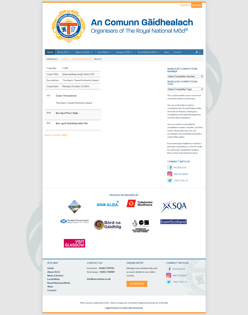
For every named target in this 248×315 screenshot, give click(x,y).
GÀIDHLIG (185, 5)
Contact (177, 52)
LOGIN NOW (137, 283)
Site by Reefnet (136, 308)
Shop (166, 52)
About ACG (62, 52)
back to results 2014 (56, 135)
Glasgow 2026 (123, 52)
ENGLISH (196, 5)
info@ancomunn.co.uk (99, 278)
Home (50, 52)
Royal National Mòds (58, 282)
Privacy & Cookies (119, 308)
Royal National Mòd (147, 52)
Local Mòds (103, 52)
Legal (107, 308)
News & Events (83, 52)
